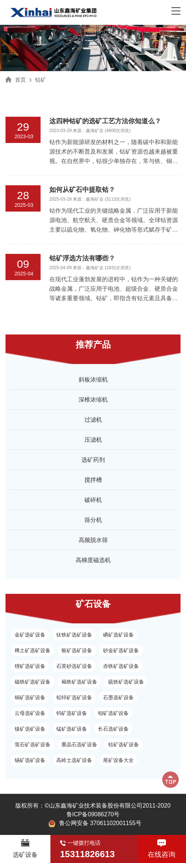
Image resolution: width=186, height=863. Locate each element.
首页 (20, 80)
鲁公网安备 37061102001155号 (94, 823)
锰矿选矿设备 (71, 729)
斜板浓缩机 (93, 379)
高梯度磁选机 (93, 560)
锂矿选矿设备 (30, 666)
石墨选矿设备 (118, 697)
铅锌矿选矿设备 (74, 697)
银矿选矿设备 (76, 650)
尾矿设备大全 (118, 760)
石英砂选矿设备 (74, 666)
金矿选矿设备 (30, 635)
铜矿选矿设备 (30, 697)
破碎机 (93, 500)
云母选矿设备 (30, 713)
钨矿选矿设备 (71, 713)
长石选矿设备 (113, 729)
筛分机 (93, 520)
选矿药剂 (93, 460)
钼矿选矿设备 (113, 713)
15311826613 (87, 854)
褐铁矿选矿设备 (79, 682)
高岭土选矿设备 (74, 760)
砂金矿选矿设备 (121, 650)
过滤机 (93, 420)
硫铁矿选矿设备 (126, 682)
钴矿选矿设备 (123, 744)
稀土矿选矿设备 (32, 650)
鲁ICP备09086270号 (93, 814)
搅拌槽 (93, 480)
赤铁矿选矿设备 (121, 666)
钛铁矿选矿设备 (74, 635)
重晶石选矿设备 (79, 744)
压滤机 (93, 440)
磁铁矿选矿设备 (32, 682)
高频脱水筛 (93, 540)
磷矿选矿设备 (118, 635)
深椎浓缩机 (93, 399)
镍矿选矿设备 (30, 729)
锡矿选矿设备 (30, 760)
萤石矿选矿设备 (32, 744)
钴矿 (40, 80)
